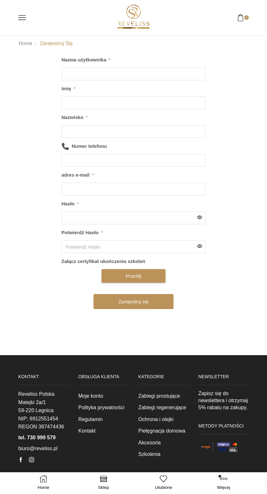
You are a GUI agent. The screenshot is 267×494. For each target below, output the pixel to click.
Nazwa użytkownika (86, 59)
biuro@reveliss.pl (38, 448)
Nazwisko (74, 117)
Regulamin (90, 419)
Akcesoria (149, 442)
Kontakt (87, 431)
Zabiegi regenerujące (162, 407)
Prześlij (133, 276)
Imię (68, 88)
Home (25, 43)
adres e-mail (77, 175)
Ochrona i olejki (156, 419)
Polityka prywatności (101, 407)
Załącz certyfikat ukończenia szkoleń (103, 261)
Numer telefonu (89, 146)
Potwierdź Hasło (82, 232)
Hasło (70, 203)
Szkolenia (149, 454)
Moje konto (90, 396)
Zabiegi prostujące (159, 396)
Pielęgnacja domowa (161, 431)
